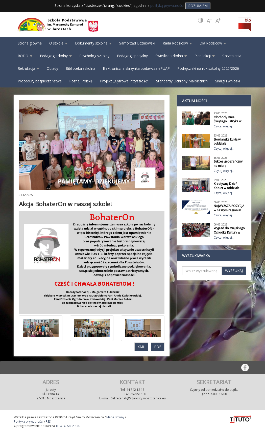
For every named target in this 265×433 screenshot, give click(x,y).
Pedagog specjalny (132, 55)
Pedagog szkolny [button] (56, 55)
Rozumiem (198, 5)
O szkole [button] (58, 43)
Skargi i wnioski (227, 81)
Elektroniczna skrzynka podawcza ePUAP (136, 68)
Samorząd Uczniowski (137, 43)
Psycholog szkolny (94, 55)
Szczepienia (231, 55)
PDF (157, 346)
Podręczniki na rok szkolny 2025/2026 (208, 68)
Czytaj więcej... (224, 126)
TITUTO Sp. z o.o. (67, 426)
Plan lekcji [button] (205, 55)
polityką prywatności (167, 5)
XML (141, 346)
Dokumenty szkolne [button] (93, 43)
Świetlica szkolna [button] (171, 55)
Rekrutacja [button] (28, 68)
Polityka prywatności (28, 421)
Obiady (52, 68)
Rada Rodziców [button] (177, 43)
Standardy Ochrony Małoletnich (182, 81)
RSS (48, 421)
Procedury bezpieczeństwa (40, 81)
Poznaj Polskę (80, 81)
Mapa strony (115, 417)
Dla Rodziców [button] (213, 43)
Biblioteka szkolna (80, 68)
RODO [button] (25, 55)
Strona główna (30, 43)
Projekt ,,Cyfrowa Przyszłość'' (124, 81)
